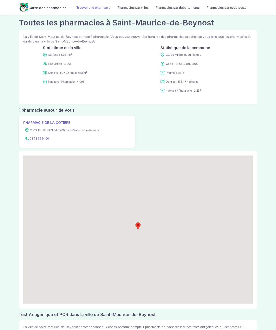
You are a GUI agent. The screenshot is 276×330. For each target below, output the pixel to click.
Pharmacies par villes (132, 8)
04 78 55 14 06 (39, 138)
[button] (138, 226)
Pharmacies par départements (177, 8)
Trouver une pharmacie (93, 8)
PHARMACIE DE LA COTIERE (46, 123)
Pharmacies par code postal (227, 8)
